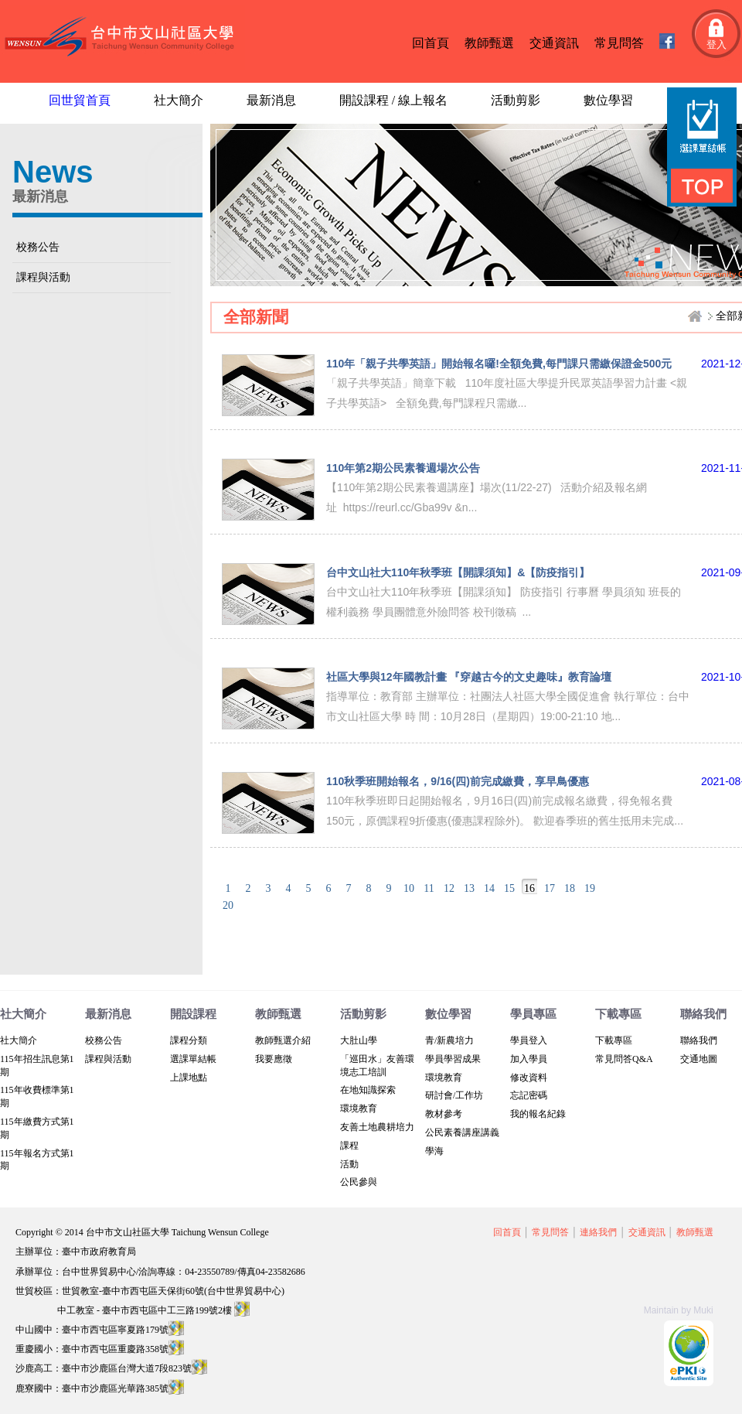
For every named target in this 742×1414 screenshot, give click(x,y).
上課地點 (188, 1077)
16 (529, 888)
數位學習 (608, 100)
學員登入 (528, 1040)
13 (469, 888)
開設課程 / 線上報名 (393, 100)
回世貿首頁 (80, 100)
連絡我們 (598, 1232)
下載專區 (613, 1040)
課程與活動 (43, 277)
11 (429, 888)
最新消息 (271, 100)
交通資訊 (554, 43)
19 (589, 888)
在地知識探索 (368, 1089)
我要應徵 (273, 1059)
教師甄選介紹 (283, 1040)
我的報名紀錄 (538, 1113)
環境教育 (358, 1108)
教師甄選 (489, 43)
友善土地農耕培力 (377, 1127)
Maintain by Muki (678, 1310)
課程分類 (188, 1040)
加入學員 (528, 1059)
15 (509, 888)
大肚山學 (358, 1040)
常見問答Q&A (624, 1059)
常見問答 (619, 43)
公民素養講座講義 (462, 1132)
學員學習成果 (453, 1059)
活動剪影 (515, 100)
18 (569, 888)
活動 (349, 1164)
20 (228, 905)
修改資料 (528, 1077)
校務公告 (38, 247)
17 (549, 888)
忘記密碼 (528, 1095)
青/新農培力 (449, 1040)
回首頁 (430, 43)
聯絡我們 (698, 1040)
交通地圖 (698, 1059)
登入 (716, 44)
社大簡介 (178, 100)
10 (408, 888)
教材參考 (443, 1113)
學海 (434, 1151)
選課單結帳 (193, 1059)
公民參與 (358, 1182)
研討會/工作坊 (454, 1095)
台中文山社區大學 (122, 37)
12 (449, 888)
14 (489, 888)
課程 (349, 1145)
